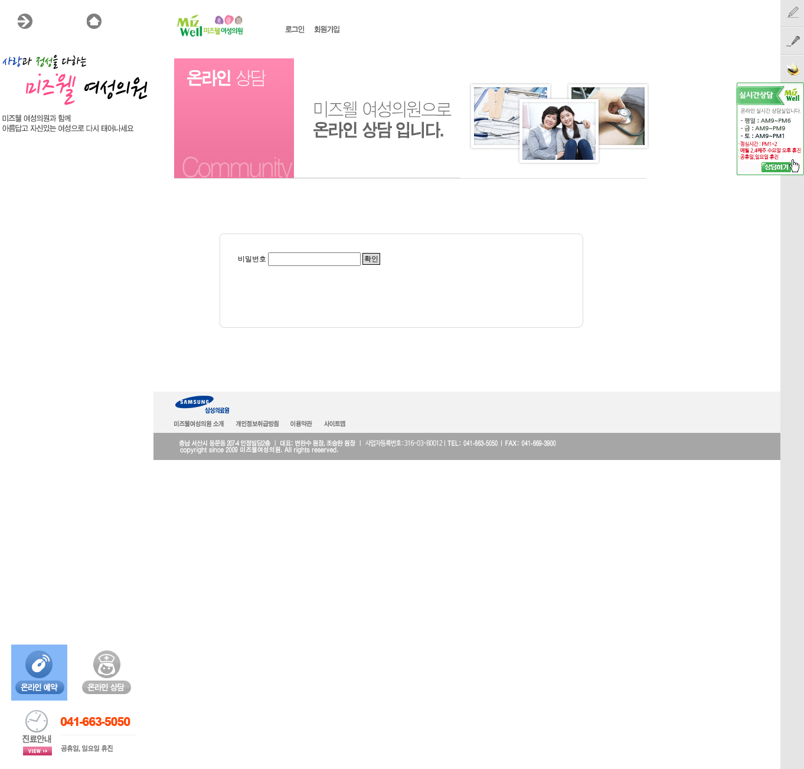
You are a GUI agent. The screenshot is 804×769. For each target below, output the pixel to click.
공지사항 (26, 244)
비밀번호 (252, 259)
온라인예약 (30, 279)
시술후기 (26, 227)
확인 (371, 259)
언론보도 (26, 262)
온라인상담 (30, 210)
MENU (51, 21)
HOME (120, 21)
